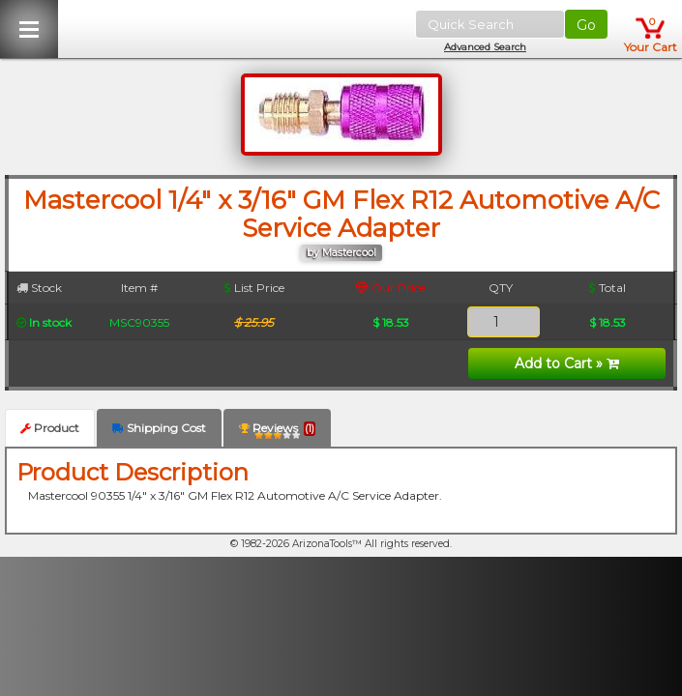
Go (586, 25)
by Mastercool (341, 252)
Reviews (277, 431)
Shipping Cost (159, 427)
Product (49, 427)
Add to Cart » (567, 363)
